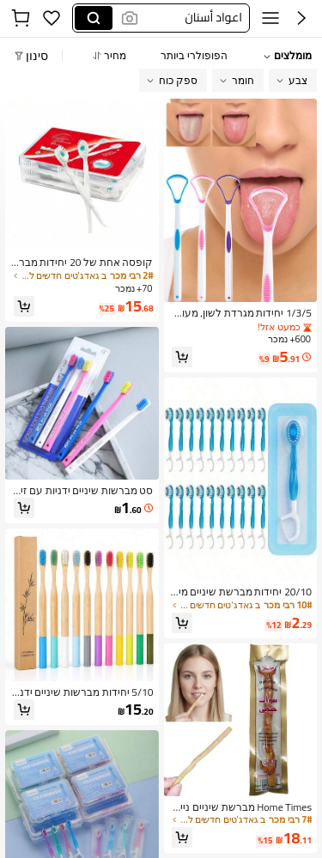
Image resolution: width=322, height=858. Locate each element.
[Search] (93, 18)
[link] (241, 313)
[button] (193, 18)
